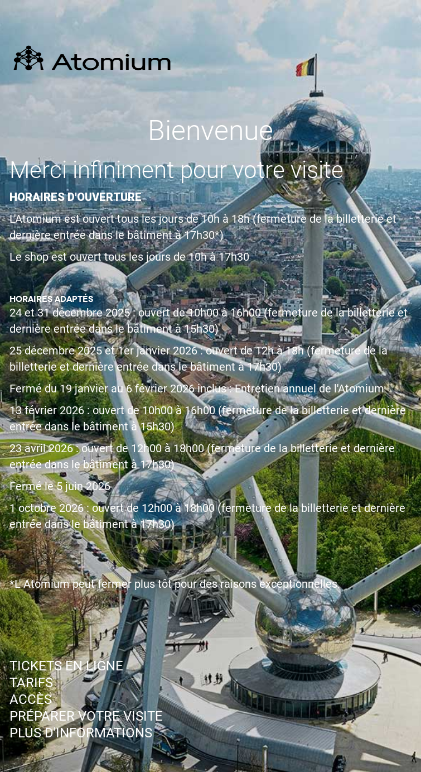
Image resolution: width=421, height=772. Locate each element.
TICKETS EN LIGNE (66, 666)
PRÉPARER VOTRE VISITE (86, 716)
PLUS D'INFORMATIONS (80, 733)
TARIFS (31, 683)
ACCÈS (30, 699)
